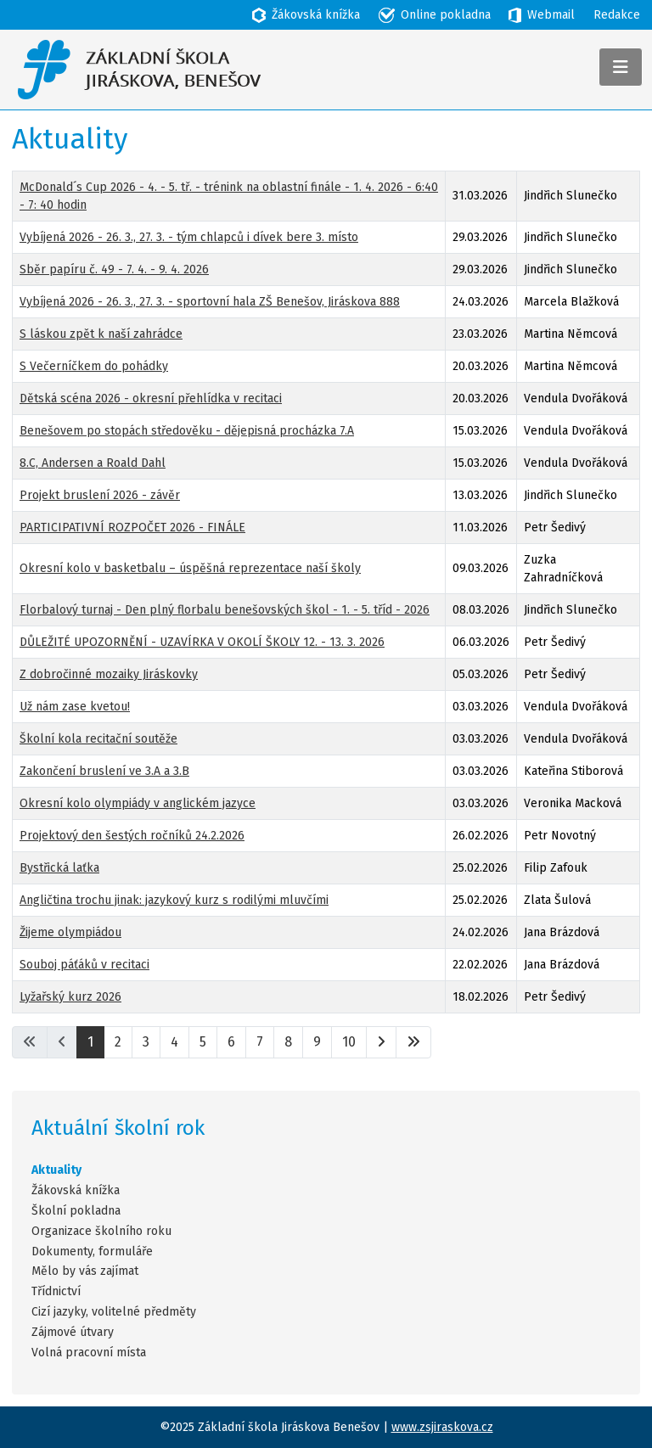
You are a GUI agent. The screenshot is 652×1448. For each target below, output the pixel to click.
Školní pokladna (76, 1211)
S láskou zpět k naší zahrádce (101, 334)
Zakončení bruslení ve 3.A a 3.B (104, 771)
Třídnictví (56, 1292)
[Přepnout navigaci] (621, 67)
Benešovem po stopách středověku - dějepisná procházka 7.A (187, 431)
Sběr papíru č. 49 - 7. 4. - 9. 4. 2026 (114, 269)
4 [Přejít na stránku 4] (174, 1042)
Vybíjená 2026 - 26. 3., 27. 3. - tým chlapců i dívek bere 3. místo (189, 237)
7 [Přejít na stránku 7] (259, 1042)
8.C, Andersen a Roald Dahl (93, 463)
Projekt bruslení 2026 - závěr (100, 495)
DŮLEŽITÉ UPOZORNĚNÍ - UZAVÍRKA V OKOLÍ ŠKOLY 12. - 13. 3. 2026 (202, 642)
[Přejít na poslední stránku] (413, 1042)
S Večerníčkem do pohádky (94, 366)
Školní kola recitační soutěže (98, 739)
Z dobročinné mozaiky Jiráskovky (109, 674)
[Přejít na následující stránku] (381, 1042)
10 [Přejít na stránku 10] (349, 1042)
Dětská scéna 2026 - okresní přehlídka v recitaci (151, 398)
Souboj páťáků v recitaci (84, 964)
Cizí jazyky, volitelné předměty (113, 1312)
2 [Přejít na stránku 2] (118, 1042)
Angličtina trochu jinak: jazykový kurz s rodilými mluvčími (174, 900)
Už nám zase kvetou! (75, 706)
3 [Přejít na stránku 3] (146, 1042)
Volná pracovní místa (88, 1353)
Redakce (616, 15)
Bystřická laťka (59, 868)
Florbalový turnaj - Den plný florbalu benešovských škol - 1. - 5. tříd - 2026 (225, 610)
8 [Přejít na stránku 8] (288, 1042)
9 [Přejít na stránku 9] (317, 1042)
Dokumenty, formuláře (92, 1252)
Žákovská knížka (75, 1191)
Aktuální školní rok (118, 1127)
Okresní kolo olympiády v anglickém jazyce (138, 803)
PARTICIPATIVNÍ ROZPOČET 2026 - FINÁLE (132, 527)
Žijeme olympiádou (70, 932)
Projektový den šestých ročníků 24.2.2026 (132, 835)
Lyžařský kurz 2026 (70, 997)
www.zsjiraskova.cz (442, 1427)
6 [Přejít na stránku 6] (231, 1042)
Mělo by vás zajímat (84, 1271)
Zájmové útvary (72, 1332)
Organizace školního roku (101, 1231)
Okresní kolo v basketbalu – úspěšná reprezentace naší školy (190, 568)
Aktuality (56, 1170)
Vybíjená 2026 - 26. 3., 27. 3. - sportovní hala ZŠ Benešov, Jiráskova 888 (210, 302)
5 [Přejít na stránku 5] (203, 1042)
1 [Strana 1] (90, 1042)
